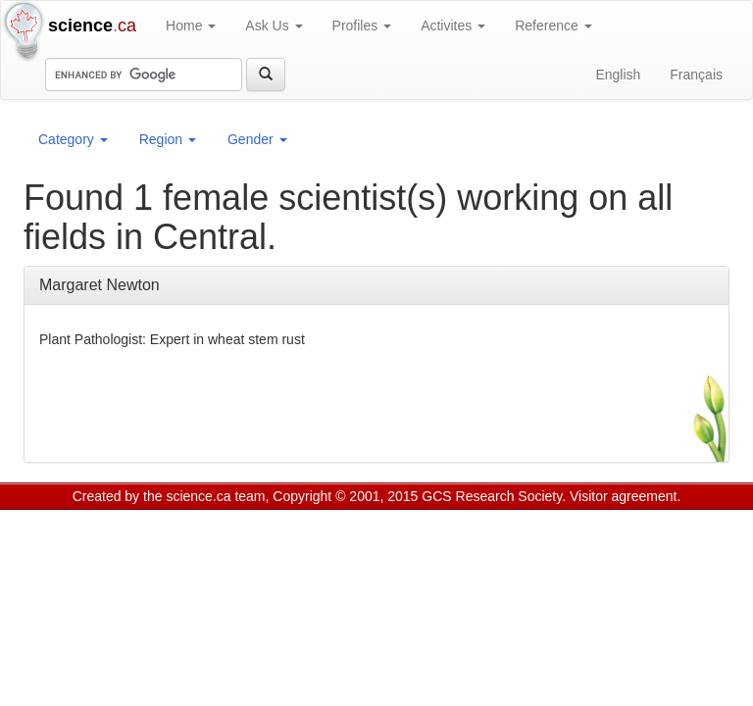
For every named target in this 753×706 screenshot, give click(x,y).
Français (696, 74)
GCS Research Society (492, 496)
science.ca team (215, 496)
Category (73, 139)
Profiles (362, 25)
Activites (453, 25)
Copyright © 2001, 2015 (345, 496)
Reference (553, 25)
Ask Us (273, 25)
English (617, 74)
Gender (257, 139)
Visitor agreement (623, 496)
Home (191, 25)
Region (167, 139)
